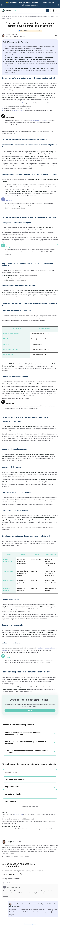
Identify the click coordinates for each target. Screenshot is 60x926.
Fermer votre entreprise (13, 16)
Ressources (4, 16)
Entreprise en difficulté (25, 16)
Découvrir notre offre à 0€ (30, 5)
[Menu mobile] (56, 10)
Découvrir (30, 710)
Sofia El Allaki (13, 34)
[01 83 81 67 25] (47, 10)
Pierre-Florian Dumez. (13, 856)
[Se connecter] (52, 10)
